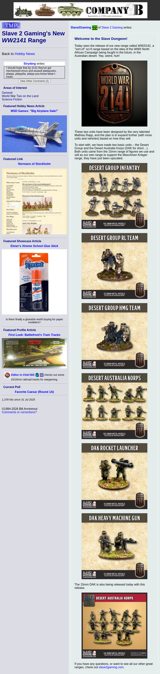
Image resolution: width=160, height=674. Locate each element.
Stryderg (30, 63)
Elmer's (34, 246)
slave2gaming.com (111, 667)
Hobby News (25, 54)
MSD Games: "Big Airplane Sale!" (34, 111)
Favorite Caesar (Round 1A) (34, 391)
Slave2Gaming (81, 27)
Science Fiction (12, 99)
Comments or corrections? (19, 412)
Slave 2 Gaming (112, 27)
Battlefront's (34, 334)
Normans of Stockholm (34, 163)
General (7, 92)
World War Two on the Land (20, 96)
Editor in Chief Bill (22, 374)
